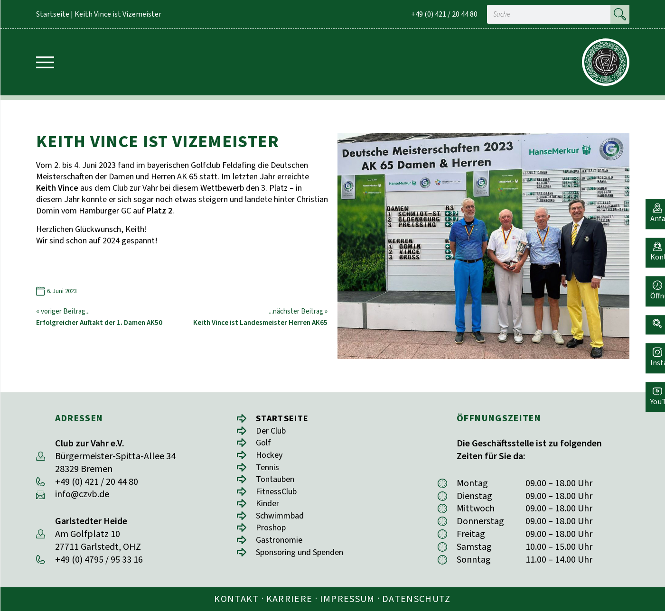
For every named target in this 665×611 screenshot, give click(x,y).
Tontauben (278, 482)
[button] (653, 316)
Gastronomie (282, 546)
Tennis (269, 469)
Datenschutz (416, 599)
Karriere (289, 599)
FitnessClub (279, 495)
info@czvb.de (82, 494)
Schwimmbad (283, 521)
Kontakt (236, 599)
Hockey (271, 457)
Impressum (347, 599)
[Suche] (619, 14)
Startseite (52, 14)
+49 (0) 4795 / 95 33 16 (99, 559)
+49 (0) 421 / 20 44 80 (444, 14)
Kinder (269, 508)
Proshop (273, 534)
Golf (264, 444)
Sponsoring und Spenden (306, 559)
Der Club (273, 431)
